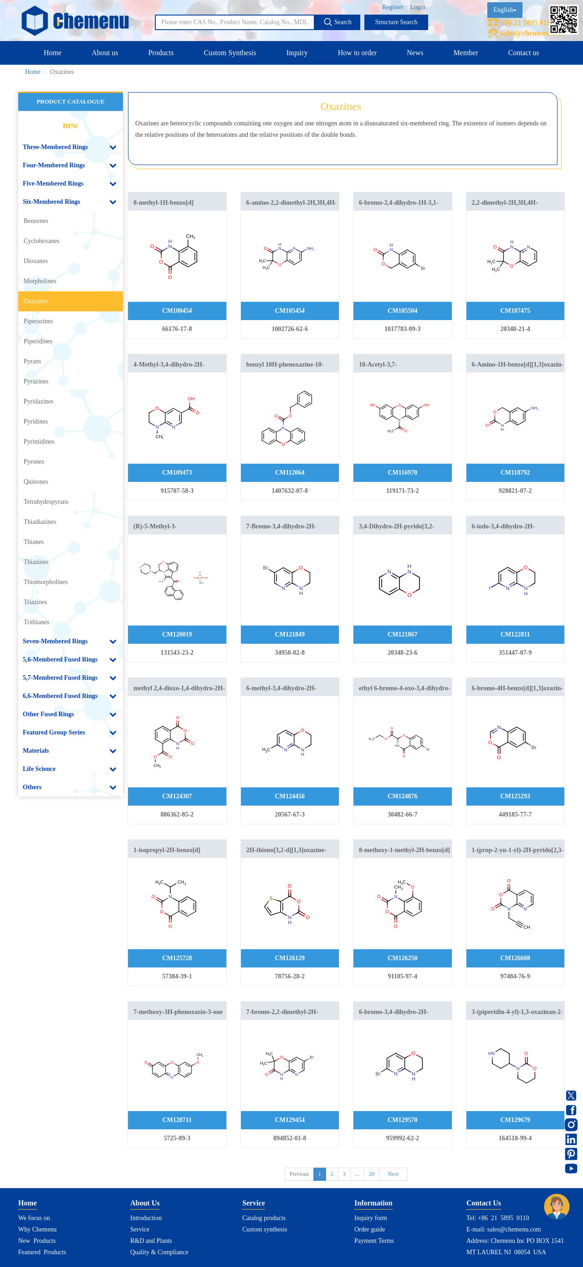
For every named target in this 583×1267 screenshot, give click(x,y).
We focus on (34, 1218)
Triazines (35, 602)
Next (393, 1174)
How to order (357, 53)
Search (337, 21)
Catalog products (264, 1218)
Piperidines (38, 341)
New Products (37, 1240)
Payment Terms (374, 1240)
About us (105, 53)
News (415, 53)
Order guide (369, 1229)
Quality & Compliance (159, 1252)
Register (393, 7)
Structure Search (396, 22)
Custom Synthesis (230, 53)
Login (417, 7)
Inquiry (297, 53)
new (70, 125)
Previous (299, 1174)
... (357, 1174)
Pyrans (32, 361)
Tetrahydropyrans (46, 501)
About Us (144, 1203)
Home (52, 53)
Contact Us (483, 1203)
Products (161, 53)
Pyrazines (36, 381)
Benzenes (36, 220)
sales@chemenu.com (533, 33)
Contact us (523, 53)
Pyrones (34, 461)
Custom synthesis (264, 1229)
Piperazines (38, 321)
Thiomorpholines (45, 582)
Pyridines (36, 421)
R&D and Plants (151, 1240)
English (505, 9)
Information (373, 1203)
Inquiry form (370, 1218)
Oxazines (35, 301)
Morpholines (40, 281)
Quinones (36, 481)
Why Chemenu (37, 1229)
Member (466, 53)
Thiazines (36, 562)
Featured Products (42, 1252)
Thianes (34, 541)
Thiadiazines (40, 521)
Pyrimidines (39, 441)
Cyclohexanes (42, 241)
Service (139, 1229)
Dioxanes (36, 261)
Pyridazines (38, 401)
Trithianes (36, 622)
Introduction (146, 1218)
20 (371, 1174)
